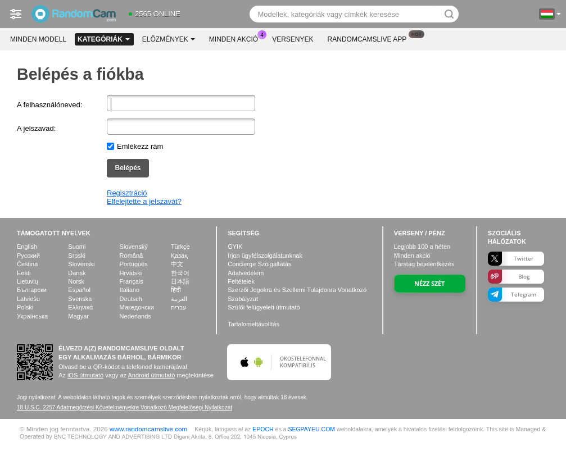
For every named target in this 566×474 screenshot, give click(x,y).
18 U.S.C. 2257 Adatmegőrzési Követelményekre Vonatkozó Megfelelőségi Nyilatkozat (124, 407)
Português (134, 264)
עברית (179, 307)
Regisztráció (127, 193)
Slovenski (81, 264)
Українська (32, 316)
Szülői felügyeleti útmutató (264, 307)
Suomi (76, 246)
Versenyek (292, 39)
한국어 (180, 273)
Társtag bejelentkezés (424, 264)
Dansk (76, 273)
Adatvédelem (246, 273)
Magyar (78, 316)
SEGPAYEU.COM (311, 429)
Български (32, 289)
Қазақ (179, 255)
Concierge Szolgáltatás (259, 264)
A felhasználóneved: (49, 105)
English (27, 246)
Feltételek (241, 281)
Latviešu (28, 298)
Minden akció (236, 38)
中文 (177, 264)
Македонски (137, 307)
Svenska (80, 298)
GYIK (235, 246)
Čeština (27, 264)
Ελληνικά (80, 307)
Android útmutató (151, 375)
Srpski (76, 255)
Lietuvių (27, 281)
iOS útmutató (85, 375)
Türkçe (180, 246)
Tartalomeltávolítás (253, 324)
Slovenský (134, 246)
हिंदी (176, 289)
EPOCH (262, 429)
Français (131, 281)
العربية (179, 298)
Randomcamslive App (370, 38)
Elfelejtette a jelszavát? (144, 201)
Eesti (23, 273)
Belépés (128, 168)
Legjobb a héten (422, 246)
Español (79, 289)
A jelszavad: (36, 128)
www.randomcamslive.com (148, 428)
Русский (28, 255)
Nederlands (135, 316)
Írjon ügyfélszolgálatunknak (265, 255)
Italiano (129, 289)
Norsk (76, 281)
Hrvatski (131, 273)
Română (131, 255)
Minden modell (38, 39)
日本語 (180, 281)
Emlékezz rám (140, 146)
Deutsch (131, 298)
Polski (25, 307)
